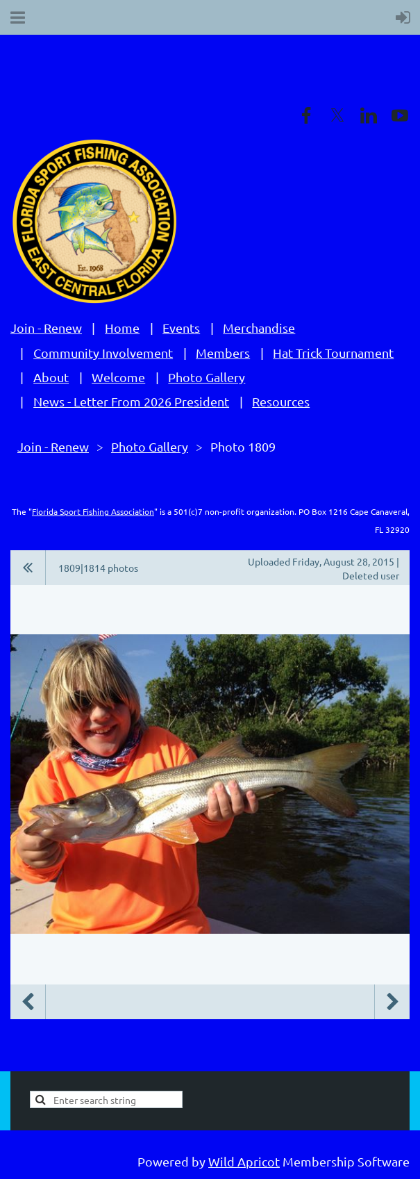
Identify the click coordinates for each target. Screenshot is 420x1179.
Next (392, 1001)
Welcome (118, 377)
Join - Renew (46, 327)
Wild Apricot (244, 1161)
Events (181, 327)
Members (223, 352)
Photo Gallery (206, 377)
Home (122, 327)
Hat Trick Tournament (333, 352)
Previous (27, 1001)
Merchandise (259, 327)
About (51, 377)
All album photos (28, 567)
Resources (281, 401)
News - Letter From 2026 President (131, 401)
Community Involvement (103, 352)
